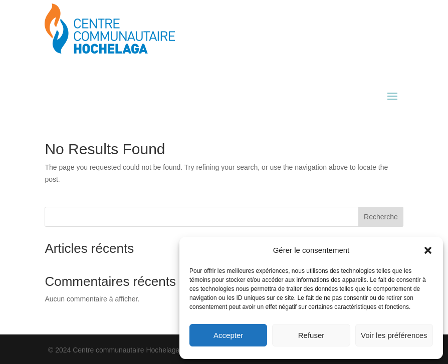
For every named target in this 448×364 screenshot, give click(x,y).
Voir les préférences (394, 335)
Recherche (381, 217)
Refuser (311, 335)
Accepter (228, 335)
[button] (428, 250)
